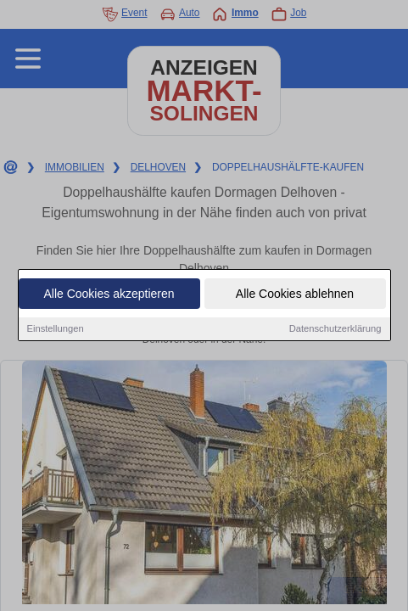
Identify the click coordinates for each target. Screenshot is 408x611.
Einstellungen (55, 329)
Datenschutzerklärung (335, 329)
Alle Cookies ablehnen (295, 294)
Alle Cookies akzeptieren (108, 294)
